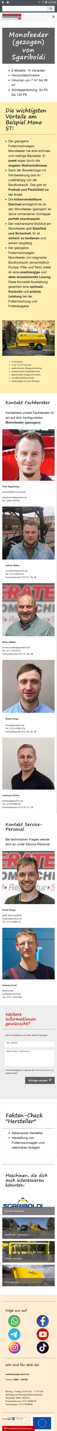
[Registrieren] (8, 2)
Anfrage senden (39, 1080)
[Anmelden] (3, 2)
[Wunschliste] (39, 2)
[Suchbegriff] (24, 8)
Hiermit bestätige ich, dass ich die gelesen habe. (30, 1071)
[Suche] (51, 8)
